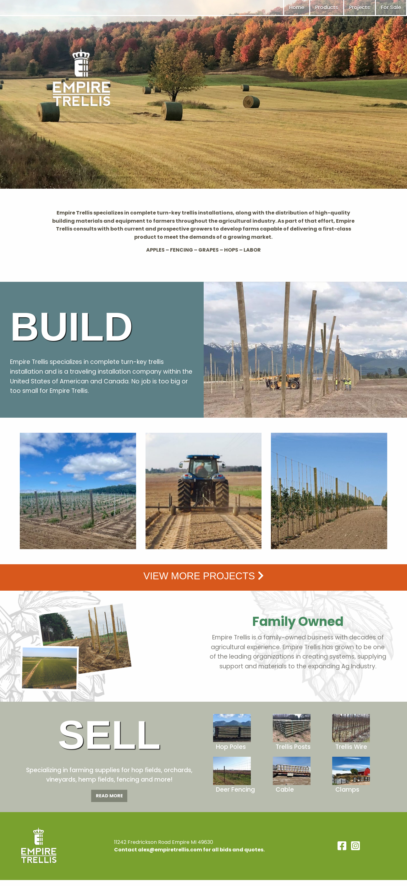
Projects (359, 7)
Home (296, 7)
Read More (109, 796)
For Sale (391, 7)
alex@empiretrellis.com (170, 849)
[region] (203, 94)
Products (326, 7)
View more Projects (203, 576)
